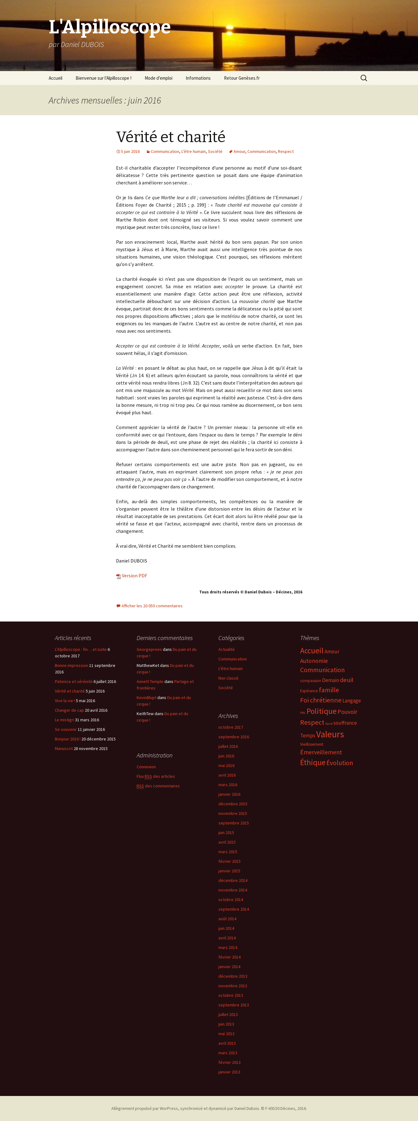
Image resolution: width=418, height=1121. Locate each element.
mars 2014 (227, 947)
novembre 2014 (232, 890)
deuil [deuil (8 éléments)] (347, 680)
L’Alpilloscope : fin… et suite (81, 649)
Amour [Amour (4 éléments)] (332, 651)
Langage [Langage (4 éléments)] (351, 700)
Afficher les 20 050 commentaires (152, 606)
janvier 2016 (229, 794)
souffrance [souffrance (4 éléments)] (345, 722)
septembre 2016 (233, 737)
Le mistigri (64, 720)
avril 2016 (227, 775)
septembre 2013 (233, 1005)
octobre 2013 (230, 995)
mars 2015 (227, 851)
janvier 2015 (229, 871)
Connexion (146, 766)
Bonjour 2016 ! (68, 739)
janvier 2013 (229, 1072)
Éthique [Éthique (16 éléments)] (312, 762)
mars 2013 (227, 1053)
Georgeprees (149, 649)
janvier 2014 (229, 966)
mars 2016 (227, 784)
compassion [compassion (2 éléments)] (310, 680)
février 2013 (229, 1062)
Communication (165, 151)
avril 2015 (227, 842)
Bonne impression (71, 665)
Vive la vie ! (65, 700)
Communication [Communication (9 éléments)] (322, 670)
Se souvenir (66, 729)
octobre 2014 (230, 899)
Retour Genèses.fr (242, 78)
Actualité (226, 649)
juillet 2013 (228, 1014)
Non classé (228, 678)
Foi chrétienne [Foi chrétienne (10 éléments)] (320, 700)
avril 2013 (227, 1043)
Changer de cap (69, 710)
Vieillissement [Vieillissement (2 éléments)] (311, 744)
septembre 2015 (233, 823)
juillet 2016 (228, 746)
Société (215, 151)
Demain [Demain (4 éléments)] (330, 680)
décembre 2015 (232, 804)
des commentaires (158, 786)
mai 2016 (226, 765)
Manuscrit (64, 748)
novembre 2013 (232, 985)
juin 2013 (226, 1024)
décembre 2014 (232, 880)
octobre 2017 (230, 727)
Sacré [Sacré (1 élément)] (329, 724)
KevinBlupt (146, 697)
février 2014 (229, 957)
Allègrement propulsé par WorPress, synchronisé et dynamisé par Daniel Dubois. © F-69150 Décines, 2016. (209, 1108)
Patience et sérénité (74, 681)
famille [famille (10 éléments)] (329, 689)
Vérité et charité (171, 137)
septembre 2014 (233, 909)
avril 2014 (227, 938)
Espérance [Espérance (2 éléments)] (309, 690)
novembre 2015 (232, 813)
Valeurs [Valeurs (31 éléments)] (330, 734)
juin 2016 (226, 756)
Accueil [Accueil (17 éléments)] (312, 650)
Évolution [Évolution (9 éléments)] (339, 763)
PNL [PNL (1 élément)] (303, 713)
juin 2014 (226, 928)
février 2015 (229, 861)
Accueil (55, 78)
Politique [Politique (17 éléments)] (322, 711)
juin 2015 (226, 832)
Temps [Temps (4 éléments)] (307, 735)
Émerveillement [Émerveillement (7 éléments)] (321, 752)
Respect (286, 151)
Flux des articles (156, 776)
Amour (239, 151)
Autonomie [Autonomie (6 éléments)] (314, 660)
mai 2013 (226, 1033)
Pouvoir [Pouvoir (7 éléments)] (347, 711)
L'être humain (193, 151)
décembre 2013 (232, 976)
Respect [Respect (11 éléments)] (312, 722)
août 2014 (227, 918)
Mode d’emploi (158, 78)
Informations (198, 78)
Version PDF (131, 575)
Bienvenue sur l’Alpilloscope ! (103, 78)
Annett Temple (150, 681)
